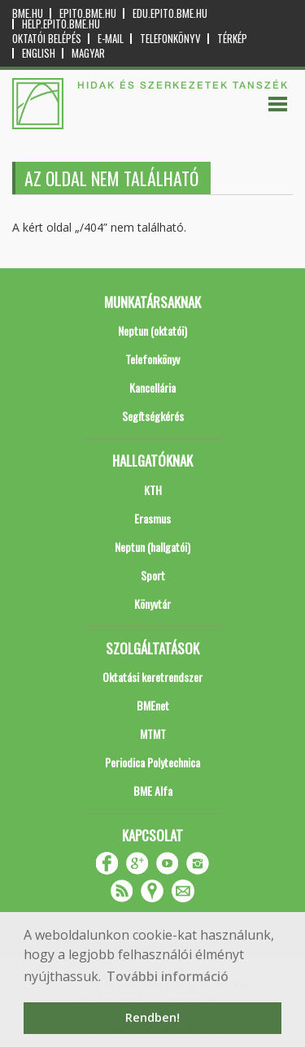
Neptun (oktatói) (152, 330)
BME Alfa (152, 790)
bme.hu (27, 13)
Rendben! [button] (152, 1017)
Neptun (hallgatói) (152, 546)
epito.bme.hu (87, 13)
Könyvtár (152, 603)
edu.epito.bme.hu (170, 13)
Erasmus (152, 518)
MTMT (153, 733)
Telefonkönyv (170, 38)
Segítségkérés (153, 415)
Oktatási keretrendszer (152, 676)
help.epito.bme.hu (61, 24)
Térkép (232, 38)
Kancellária (152, 387)
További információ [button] (168, 976)
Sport (153, 575)
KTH (153, 489)
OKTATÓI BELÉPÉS (46, 38)
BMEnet (153, 705)
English (38, 53)
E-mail (111, 38)
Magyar (88, 53)
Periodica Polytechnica (152, 762)
